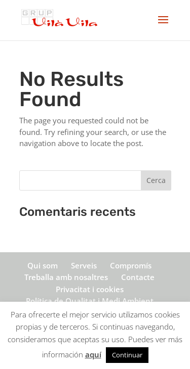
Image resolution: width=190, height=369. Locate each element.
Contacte (138, 277)
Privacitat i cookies (90, 289)
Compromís (130, 265)
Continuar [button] (127, 354)
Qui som (42, 265)
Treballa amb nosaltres (66, 277)
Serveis (84, 265)
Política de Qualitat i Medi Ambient (90, 301)
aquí (93, 354)
